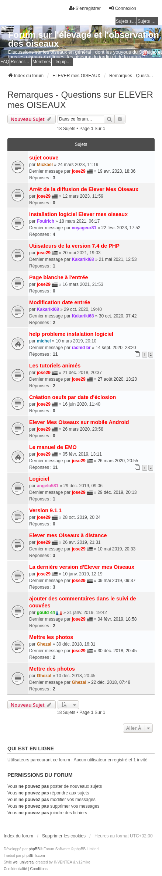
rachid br (81, 347)
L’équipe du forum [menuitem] (62, 61)
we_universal (23, 862)
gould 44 (46, 612)
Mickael (45, 164)
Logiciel (39, 479)
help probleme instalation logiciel (71, 334)
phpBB (34, 849)
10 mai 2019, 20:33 (116, 549)
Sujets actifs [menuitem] (148, 21)
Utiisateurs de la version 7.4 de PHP (74, 246)
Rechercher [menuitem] (21, 61)
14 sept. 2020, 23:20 (116, 347)
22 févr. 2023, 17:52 (120, 227)
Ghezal (44, 644)
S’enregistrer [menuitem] (85, 8)
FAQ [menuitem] (4, 61)
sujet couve (43, 158)
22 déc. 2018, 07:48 (110, 682)
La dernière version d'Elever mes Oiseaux (81, 567)
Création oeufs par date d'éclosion (72, 397)
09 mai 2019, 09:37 (116, 580)
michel (44, 341)
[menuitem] (15, 869)
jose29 (78, 171)
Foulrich (45, 221)
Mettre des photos (52, 669)
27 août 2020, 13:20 (117, 379)
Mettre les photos (51, 637)
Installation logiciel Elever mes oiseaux (78, 214)
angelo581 (48, 485)
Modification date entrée (59, 302)
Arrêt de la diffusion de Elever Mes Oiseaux (83, 189)
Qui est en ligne (30, 748)
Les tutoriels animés (54, 366)
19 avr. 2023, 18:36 (116, 171)
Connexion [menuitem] (122, 8)
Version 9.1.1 (45, 510)
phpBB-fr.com (34, 856)
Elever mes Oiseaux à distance (68, 535)
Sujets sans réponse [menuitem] (126, 21)
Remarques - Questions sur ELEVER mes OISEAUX (80, 100)
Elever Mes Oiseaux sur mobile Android (79, 422)
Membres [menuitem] (41, 61)
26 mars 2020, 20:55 (117, 460)
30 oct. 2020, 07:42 (118, 316)
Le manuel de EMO (53, 447)
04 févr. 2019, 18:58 (117, 619)
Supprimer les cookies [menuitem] (64, 836)
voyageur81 (84, 227)
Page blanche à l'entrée (58, 277)
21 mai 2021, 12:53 (118, 259)
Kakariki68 (83, 259)
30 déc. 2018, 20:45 (117, 650)
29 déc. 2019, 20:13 (117, 492)
